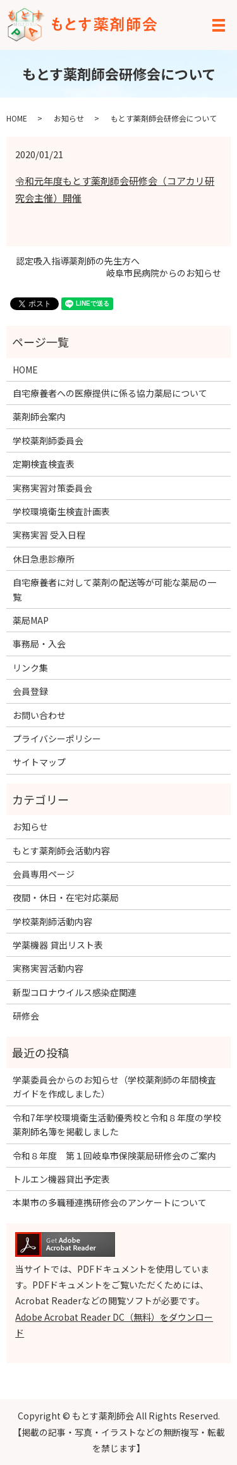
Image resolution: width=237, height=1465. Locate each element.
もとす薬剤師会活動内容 (61, 850)
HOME (16, 118)
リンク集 (30, 667)
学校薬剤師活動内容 (52, 921)
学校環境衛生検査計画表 (61, 511)
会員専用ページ (44, 874)
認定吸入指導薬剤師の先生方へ (78, 261)
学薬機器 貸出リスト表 (58, 944)
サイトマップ (39, 762)
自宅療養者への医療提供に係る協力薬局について (110, 393)
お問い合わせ (39, 715)
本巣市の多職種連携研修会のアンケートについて (110, 1202)
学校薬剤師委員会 (48, 440)
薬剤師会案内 (39, 416)
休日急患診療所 (44, 558)
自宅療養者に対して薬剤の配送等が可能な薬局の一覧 (114, 589)
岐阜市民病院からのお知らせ (163, 273)
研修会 (26, 1015)
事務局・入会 (39, 643)
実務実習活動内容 (48, 968)
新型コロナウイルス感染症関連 (75, 992)
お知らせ (69, 118)
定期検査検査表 (44, 464)
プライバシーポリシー (57, 738)
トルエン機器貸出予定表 (61, 1179)
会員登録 (30, 691)
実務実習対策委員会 (52, 488)
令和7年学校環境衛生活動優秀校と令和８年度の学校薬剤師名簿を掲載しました (117, 1124)
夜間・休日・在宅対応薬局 (66, 897)
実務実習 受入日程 (49, 534)
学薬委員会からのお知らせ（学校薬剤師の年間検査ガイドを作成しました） (114, 1086)
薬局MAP (31, 620)
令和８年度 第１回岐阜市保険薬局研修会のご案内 (118, 1155)
